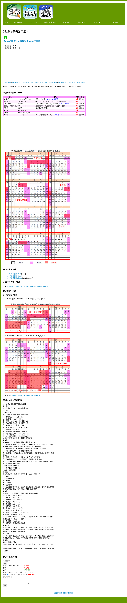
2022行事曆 (44, 82)
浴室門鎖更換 (68, 594)
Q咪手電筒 (66, 22)
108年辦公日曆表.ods (14, 278)
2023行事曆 (53, 82)
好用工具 (97, 22)
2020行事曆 (25, 82)
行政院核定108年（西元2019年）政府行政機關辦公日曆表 (27, 286)
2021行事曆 (34, 82)
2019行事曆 (16, 82)
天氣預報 (114, 22)
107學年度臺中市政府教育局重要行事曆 (26, 395)
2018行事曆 (7, 82)
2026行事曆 (18, 22)
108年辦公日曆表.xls (14, 274)
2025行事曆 (71, 82)
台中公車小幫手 (50, 22)
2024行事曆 (62, 82)
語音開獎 (81, 22)
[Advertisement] (63, 65)
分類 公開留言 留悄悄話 (14, 574)
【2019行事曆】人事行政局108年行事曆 (21, 41)
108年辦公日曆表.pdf (14, 276)
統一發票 (34, 22)
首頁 (6, 22)
